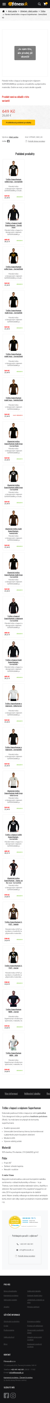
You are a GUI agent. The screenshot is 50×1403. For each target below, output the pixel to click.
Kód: (27, 137)
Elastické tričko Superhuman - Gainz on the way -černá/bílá (13, 880)
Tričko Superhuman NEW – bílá (13, 1054)
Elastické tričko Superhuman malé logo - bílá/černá (13, 793)
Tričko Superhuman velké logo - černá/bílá (13, 180)
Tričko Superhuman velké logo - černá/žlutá (13, 268)
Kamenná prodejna (11, 1296)
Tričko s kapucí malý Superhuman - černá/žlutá (13, 225)
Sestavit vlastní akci (34, 1296)
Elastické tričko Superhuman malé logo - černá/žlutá (13, 443)
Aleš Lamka (12, 11)
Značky (6, 1307)
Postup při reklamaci (35, 1326)
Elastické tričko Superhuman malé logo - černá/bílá (13, 575)
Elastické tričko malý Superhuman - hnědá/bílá (13, 531)
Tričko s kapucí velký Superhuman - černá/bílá (13, 837)
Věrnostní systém (10, 1300)
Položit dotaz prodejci (35, 141)
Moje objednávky (10, 1291)
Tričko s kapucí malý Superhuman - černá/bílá (13, 662)
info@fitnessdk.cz (25, 1250)
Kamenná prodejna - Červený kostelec (18, 1378)
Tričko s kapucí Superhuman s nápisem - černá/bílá (13, 618)
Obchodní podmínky (11, 1321)
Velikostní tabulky (34, 1291)
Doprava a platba (33, 1321)
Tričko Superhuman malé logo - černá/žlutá (13, 355)
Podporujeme (9, 1330)
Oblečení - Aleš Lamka (28, 11)
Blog (5, 1344)
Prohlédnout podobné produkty (18, 123)
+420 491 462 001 (25, 1244)
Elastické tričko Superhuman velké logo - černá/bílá (13, 487)
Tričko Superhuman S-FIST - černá (13, 967)
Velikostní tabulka (32, 1093)
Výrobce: (5, 137)
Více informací (11, 1093)
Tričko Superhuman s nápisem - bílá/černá (13, 705)
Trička (43, 11)
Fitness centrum (33, 1307)
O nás (6, 1326)
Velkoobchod (9, 1337)
